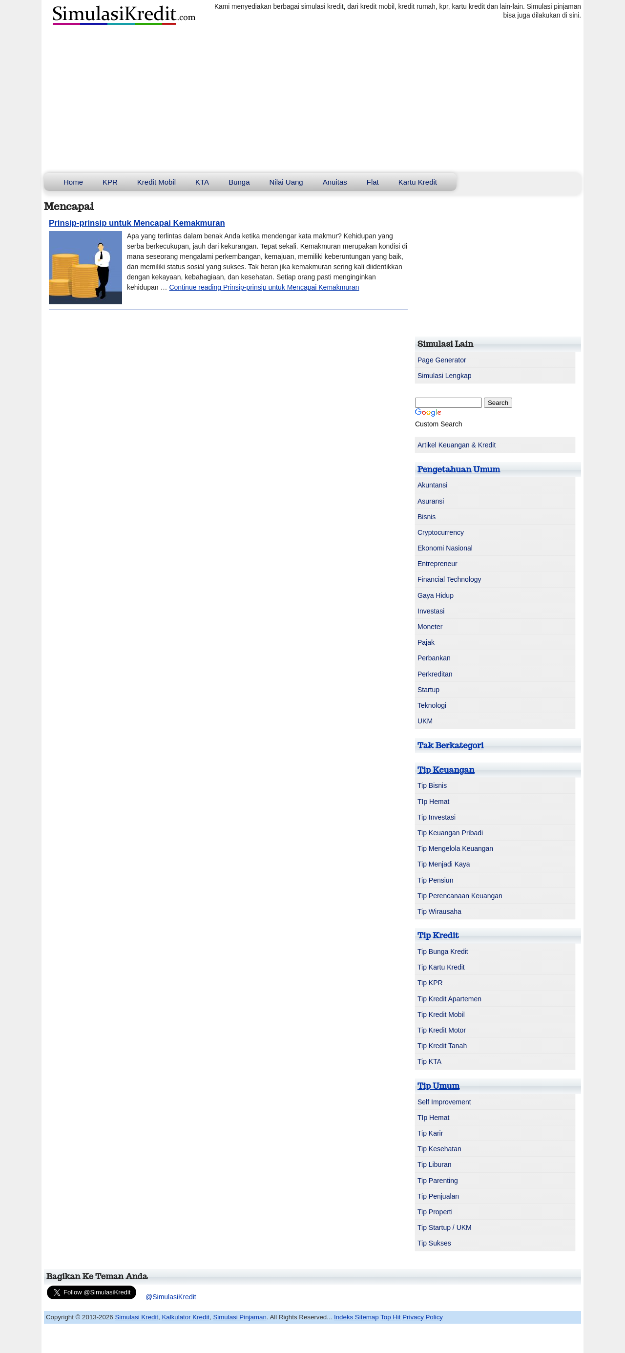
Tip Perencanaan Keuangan (459, 896)
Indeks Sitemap (356, 1317)
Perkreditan (435, 674)
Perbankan (434, 658)
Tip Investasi (436, 817)
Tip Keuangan (446, 769)
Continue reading (264, 287)
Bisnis (426, 517)
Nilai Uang (286, 182)
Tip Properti (435, 1212)
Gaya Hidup (435, 595)
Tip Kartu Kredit (441, 967)
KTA (202, 182)
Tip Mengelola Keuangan (455, 848)
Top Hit (390, 1317)
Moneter (429, 627)
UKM (425, 721)
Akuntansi (432, 485)
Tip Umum (438, 1085)
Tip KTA (429, 1061)
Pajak (426, 642)
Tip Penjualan (438, 1196)
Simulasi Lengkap (444, 376)
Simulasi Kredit (136, 1317)
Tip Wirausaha (439, 911)
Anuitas (335, 182)
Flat (373, 182)
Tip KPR (430, 983)
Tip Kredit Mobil (441, 1014)
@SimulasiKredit (171, 1297)
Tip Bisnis (432, 785)
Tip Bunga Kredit (442, 951)
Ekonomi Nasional (445, 548)
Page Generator (441, 360)
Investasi (430, 611)
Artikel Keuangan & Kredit (456, 445)
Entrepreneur (437, 564)
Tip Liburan (434, 1164)
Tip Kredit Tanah (442, 1046)
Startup (428, 690)
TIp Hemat (433, 801)
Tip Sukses (434, 1243)
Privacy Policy (422, 1317)
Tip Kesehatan (439, 1149)
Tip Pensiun (435, 880)
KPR (110, 182)
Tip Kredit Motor (441, 1030)
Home (73, 182)
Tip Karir (430, 1133)
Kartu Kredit (417, 182)
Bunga (239, 182)
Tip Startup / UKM (444, 1227)
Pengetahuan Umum (458, 469)
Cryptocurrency (440, 532)
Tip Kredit (438, 935)
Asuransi (430, 501)
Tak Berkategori (450, 745)
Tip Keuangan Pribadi (450, 833)
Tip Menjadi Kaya (443, 864)
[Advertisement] (312, 99)
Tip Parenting (437, 1180)
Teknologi (431, 705)
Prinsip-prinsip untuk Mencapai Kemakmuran (137, 223)
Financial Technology (449, 579)
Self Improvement (444, 1102)
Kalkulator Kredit (185, 1317)
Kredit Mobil (156, 182)
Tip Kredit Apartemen (449, 999)
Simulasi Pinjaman (239, 1317)
